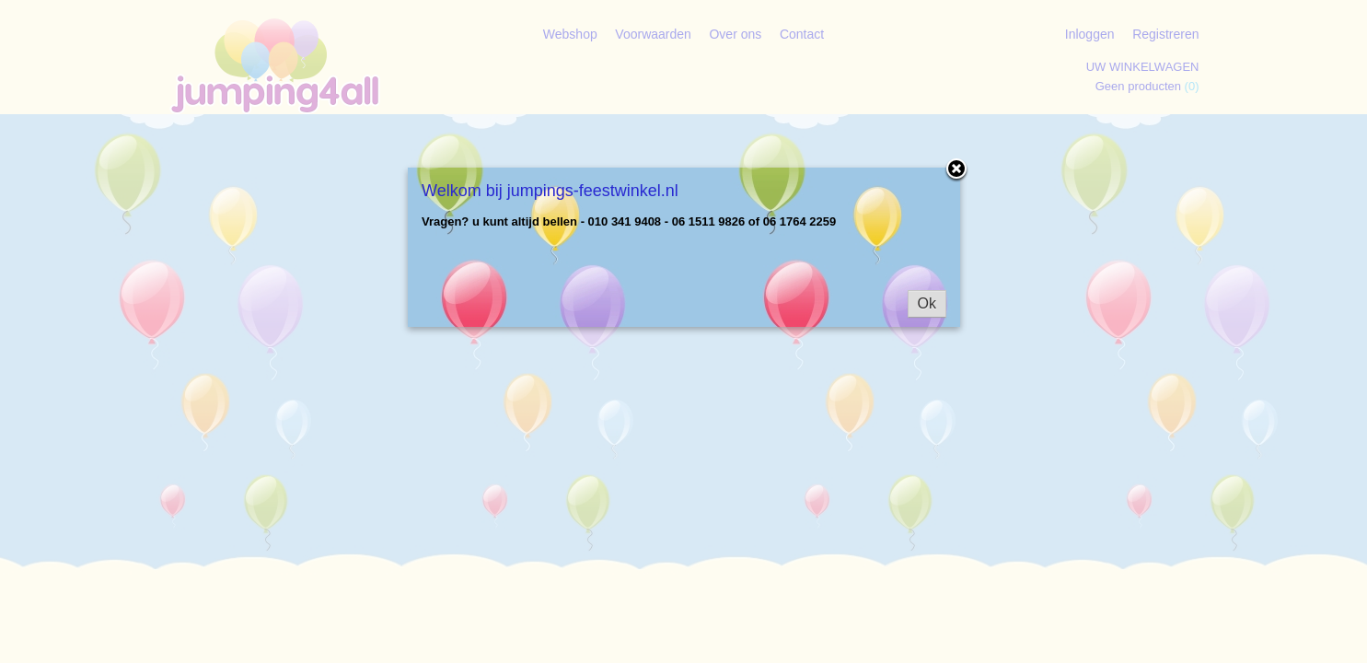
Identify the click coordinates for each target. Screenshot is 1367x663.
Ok (927, 303)
